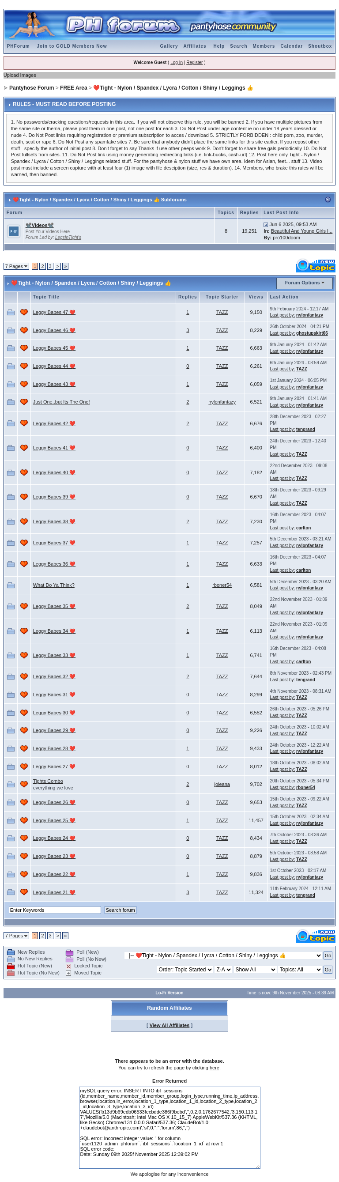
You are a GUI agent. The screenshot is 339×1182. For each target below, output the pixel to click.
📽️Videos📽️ (40, 225)
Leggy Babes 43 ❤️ (54, 384)
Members (264, 46)
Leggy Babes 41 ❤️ (54, 447)
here (214, 1067)
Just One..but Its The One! (61, 401)
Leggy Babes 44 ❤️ (54, 366)
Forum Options (302, 282)
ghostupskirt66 (312, 333)
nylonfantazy (309, 315)
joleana (222, 784)
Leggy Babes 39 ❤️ (54, 496)
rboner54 (222, 585)
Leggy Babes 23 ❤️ (54, 856)
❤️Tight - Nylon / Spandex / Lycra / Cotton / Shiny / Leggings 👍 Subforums (100, 199)
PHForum (18, 46)
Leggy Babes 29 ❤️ (54, 730)
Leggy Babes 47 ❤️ (54, 312)
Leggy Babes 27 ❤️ (54, 766)
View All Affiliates (170, 1025)
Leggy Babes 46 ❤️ (54, 330)
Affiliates (194, 46)
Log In (176, 62)
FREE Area (73, 88)
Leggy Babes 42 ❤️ (54, 423)
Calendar (291, 46)
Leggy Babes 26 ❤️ (54, 802)
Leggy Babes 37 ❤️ (54, 542)
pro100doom (286, 237)
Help (219, 46)
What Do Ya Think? (54, 585)
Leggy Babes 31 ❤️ (54, 694)
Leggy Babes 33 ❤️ (54, 655)
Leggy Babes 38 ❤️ (54, 521)
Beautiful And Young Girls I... (301, 231)
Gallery (169, 46)
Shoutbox (320, 46)
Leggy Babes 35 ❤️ (54, 606)
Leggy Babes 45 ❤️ (54, 348)
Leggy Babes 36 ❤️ (54, 563)
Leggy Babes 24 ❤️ (54, 838)
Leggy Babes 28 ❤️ (54, 748)
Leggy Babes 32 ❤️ (54, 676)
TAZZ (222, 312)
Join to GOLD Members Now (72, 46)
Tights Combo (48, 781)
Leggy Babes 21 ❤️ (54, 892)
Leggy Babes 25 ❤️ (54, 820)
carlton (303, 527)
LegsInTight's (68, 237)
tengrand (305, 429)
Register (194, 62)
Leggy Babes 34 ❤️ (54, 631)
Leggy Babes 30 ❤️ (54, 712)
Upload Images (20, 75)
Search (238, 46)
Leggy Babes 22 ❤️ (54, 874)
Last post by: (282, 315)
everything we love (53, 787)
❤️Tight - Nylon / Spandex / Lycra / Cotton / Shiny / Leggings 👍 (173, 88)
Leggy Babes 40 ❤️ (54, 472)
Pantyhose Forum (31, 88)
